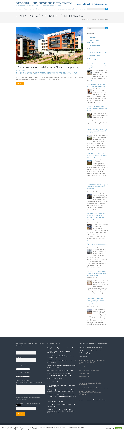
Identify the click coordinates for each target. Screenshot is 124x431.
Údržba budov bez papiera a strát (97, 244)
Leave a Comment (66, 73)
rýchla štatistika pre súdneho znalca (43, 72)
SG (76, 73)
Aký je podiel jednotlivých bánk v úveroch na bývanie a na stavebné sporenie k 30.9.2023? (60, 390)
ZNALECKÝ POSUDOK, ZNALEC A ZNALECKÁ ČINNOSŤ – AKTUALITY (66, 9)
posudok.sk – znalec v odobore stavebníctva (44, 3)
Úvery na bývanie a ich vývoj (41, 73)
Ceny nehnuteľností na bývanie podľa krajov (60, 370)
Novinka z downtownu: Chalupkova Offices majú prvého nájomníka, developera (97, 186)
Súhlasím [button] (118, 428)
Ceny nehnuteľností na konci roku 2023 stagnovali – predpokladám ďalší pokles (59, 374)
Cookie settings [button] (110, 428)
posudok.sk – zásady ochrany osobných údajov (93, 400)
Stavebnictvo (93, 49)
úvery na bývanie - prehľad (60, 72)
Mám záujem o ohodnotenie (24, 365)
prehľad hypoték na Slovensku (25, 72)
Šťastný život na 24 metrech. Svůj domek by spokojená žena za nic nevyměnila (97, 66)
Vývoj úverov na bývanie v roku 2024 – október (61, 348)
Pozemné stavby (94, 45)
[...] (91, 80)
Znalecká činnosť (53, 73)
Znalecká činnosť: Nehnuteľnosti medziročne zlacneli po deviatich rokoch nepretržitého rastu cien (61, 396)
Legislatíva (92, 37)
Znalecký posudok (36, 9)
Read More (20, 83)
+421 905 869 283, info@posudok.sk (92, 4)
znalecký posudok (72, 72)
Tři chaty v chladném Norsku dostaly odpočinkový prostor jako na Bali (97, 108)
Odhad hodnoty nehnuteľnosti (25, 73)
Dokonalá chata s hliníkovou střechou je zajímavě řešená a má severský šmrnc (97, 155)
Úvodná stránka (21, 9)
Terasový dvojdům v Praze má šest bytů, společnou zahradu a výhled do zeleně (97, 131)
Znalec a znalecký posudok (55, 401)
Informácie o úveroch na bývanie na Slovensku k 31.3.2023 (47, 67)
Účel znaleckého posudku (23, 372)
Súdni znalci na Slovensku (55, 378)
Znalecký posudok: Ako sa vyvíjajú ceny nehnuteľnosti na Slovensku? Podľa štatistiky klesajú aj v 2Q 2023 (60, 411)
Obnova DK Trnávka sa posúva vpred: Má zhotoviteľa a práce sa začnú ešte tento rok (96, 273)
